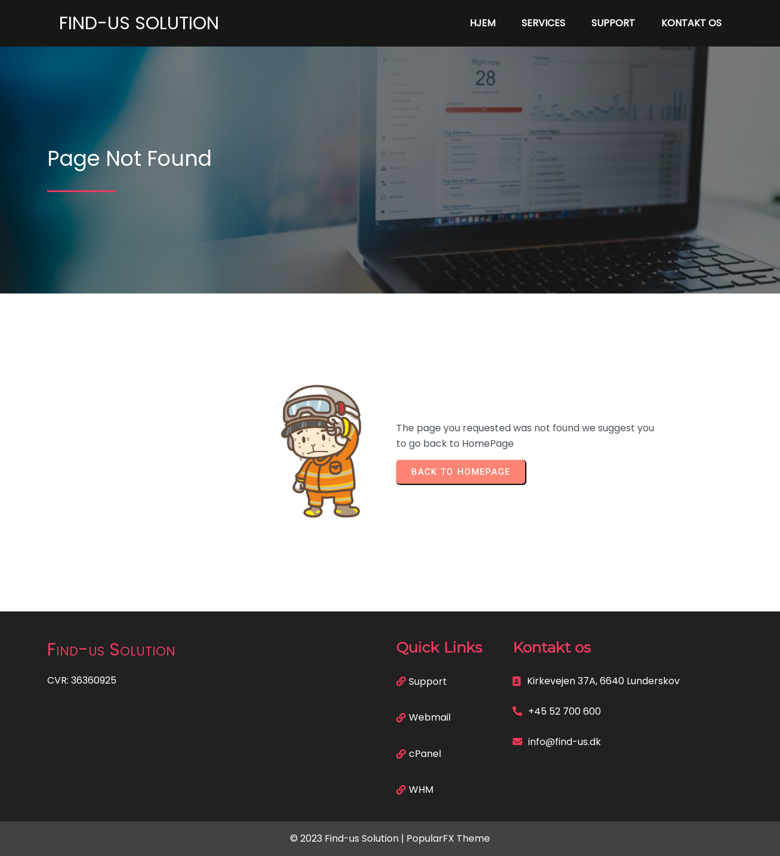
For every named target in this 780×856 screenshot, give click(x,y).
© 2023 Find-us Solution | (348, 838)
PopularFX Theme (448, 838)
